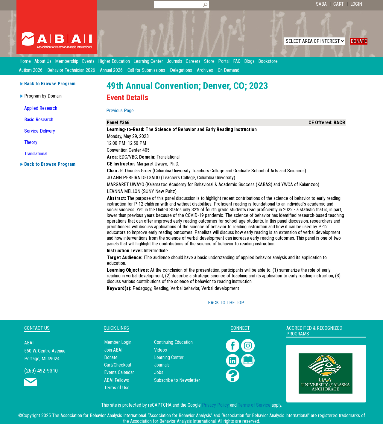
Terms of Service (254, 405)
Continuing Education (173, 342)
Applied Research (40, 108)
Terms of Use (117, 387)
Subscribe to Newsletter (177, 380)
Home (25, 61)
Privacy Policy (215, 405)
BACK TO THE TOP (226, 303)
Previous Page (120, 110)
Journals (162, 365)
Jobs (158, 372)
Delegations (181, 70)
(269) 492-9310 (41, 370)
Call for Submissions (146, 70)
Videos (160, 350)
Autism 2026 (30, 70)
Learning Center (169, 357)
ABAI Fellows (116, 380)
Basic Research (38, 119)
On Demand (228, 70)
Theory (30, 142)
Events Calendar (119, 372)
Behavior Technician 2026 (71, 70)
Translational (35, 153)
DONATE (359, 41)
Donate (111, 357)
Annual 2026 (111, 70)
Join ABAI (113, 350)
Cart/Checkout (117, 365)
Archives (205, 70)
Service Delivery (39, 131)
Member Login (117, 342)
